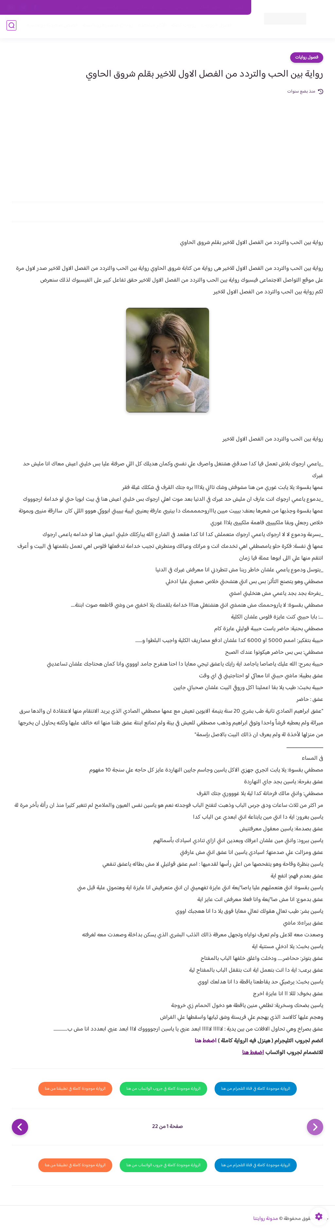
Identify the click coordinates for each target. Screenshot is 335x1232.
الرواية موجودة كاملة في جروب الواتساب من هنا (163, 1088)
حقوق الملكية (209, 7)
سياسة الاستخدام (152, 7)
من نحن (182, 7)
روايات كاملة (182, 26)
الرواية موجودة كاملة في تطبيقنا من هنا (75, 1088)
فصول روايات (306, 57)
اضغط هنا (206, 1041)
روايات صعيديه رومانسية (106, 26)
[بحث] (11, 27)
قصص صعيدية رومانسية (50, 26)
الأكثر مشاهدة (151, 26)
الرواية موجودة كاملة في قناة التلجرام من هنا (255, 1088)
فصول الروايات (215, 26)
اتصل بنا (236, 7)
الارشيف (81, 7)
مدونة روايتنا (265, 1218)
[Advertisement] (167, 144)
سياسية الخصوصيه (113, 7)
